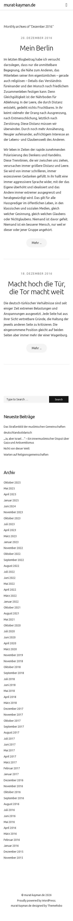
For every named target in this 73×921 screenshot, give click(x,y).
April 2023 (10, 530)
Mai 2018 (9, 690)
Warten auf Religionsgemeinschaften (26, 454)
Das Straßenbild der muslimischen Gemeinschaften (34, 426)
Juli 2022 (9, 571)
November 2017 (13, 714)
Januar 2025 (11, 500)
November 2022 (13, 548)
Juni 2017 (10, 744)
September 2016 (14, 798)
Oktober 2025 (12, 482)
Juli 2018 (9, 679)
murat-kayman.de (19, 4)
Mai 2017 (9, 750)
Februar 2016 (12, 839)
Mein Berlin (36, 48)
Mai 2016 (9, 822)
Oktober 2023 (12, 518)
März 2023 (10, 536)
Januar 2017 (11, 774)
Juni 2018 (10, 685)
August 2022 (11, 565)
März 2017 (10, 762)
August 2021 (11, 613)
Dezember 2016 (13, 780)
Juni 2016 (10, 816)
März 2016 (10, 833)
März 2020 (10, 649)
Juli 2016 (9, 810)
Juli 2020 (9, 631)
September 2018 (14, 673)
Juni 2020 (10, 637)
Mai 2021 (9, 619)
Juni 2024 (10, 506)
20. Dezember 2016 (36, 38)
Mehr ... (36, 242)
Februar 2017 (12, 768)
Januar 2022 (11, 601)
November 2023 (13, 512)
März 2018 (10, 702)
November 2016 (13, 786)
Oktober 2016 (12, 792)
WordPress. (49, 900)
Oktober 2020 (12, 625)
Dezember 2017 (13, 708)
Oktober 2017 (12, 720)
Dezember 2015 (13, 851)
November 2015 (13, 857)
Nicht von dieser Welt (17, 448)
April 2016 (10, 827)
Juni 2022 (10, 577)
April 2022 (10, 589)
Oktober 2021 (12, 607)
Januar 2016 (11, 845)
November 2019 (13, 655)
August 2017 (11, 732)
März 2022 (10, 595)
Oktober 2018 (12, 667)
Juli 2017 (9, 738)
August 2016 (11, 804)
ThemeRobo (54, 905)
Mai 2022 (9, 583)
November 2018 (13, 661)
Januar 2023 (11, 542)
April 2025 (10, 494)
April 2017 (10, 756)
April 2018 (10, 697)
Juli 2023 (9, 524)
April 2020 (10, 643)
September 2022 (14, 560)
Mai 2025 (9, 488)
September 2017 (14, 726)
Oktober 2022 (12, 553)
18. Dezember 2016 (36, 273)
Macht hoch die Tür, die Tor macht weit (36, 288)
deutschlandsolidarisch (18, 432)
